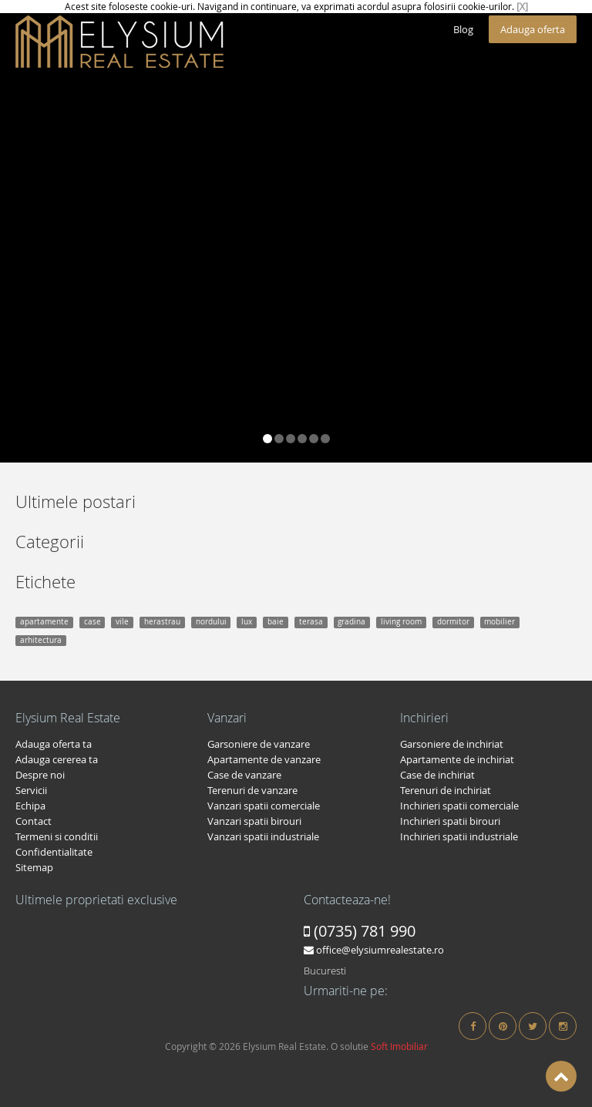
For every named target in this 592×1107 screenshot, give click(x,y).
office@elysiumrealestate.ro (374, 950)
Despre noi (40, 775)
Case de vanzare (244, 775)
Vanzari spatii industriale (263, 836)
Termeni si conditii (56, 836)
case (92, 622)
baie (275, 622)
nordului (211, 622)
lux (246, 622)
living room (401, 622)
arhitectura (41, 640)
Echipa (30, 806)
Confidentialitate (53, 852)
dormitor (453, 622)
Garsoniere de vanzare (258, 744)
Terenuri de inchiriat (445, 790)
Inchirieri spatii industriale (459, 836)
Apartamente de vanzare (264, 759)
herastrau (162, 622)
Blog (463, 29)
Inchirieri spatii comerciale (459, 806)
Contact (33, 821)
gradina (351, 622)
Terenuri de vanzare (252, 790)
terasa (311, 622)
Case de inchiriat (437, 775)
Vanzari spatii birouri (254, 821)
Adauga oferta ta (53, 744)
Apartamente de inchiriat (457, 759)
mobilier (499, 622)
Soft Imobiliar (399, 1046)
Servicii (31, 790)
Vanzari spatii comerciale (263, 806)
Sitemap (34, 867)
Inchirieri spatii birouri (450, 821)
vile (122, 622)
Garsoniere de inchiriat (451, 744)
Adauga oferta (532, 29)
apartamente (44, 622)
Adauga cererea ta (56, 759)
